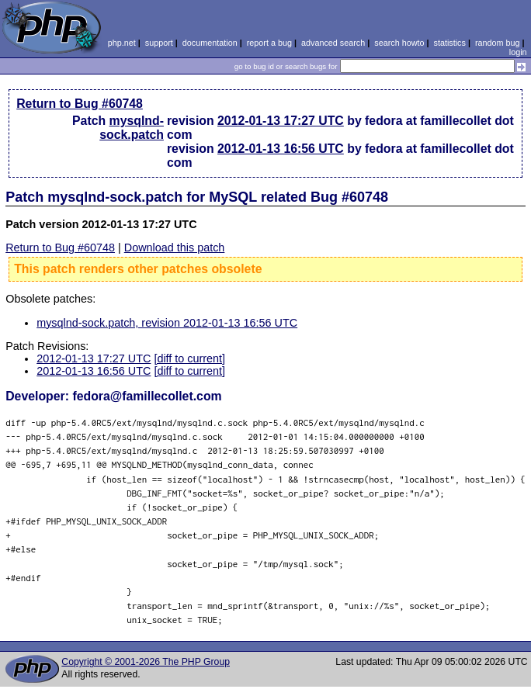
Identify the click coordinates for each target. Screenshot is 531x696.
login (518, 52)
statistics (450, 42)
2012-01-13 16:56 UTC (280, 148)
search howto (399, 42)
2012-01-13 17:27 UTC (280, 120)
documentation (210, 42)
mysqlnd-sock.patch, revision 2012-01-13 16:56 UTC (166, 323)
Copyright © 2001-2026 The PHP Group (145, 661)
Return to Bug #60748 (79, 103)
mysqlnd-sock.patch (131, 127)
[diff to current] (189, 358)
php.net (122, 42)
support (159, 42)
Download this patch (174, 247)
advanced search (333, 42)
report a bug (269, 42)
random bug (497, 42)
